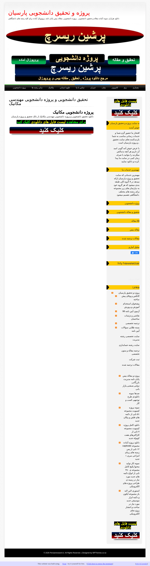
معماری (136, 87)
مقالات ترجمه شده (130, 365)
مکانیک (51, 87)
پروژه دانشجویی (19, 87)
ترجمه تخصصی (132, 323)
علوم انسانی (65, 87)
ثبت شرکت (134, 359)
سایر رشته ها (37, 87)
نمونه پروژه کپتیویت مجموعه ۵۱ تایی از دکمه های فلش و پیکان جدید (132, 414)
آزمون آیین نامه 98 (130, 311)
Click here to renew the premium (99, 564)
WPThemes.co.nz (99, 553)
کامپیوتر (115, 87)
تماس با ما (80, 87)
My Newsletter (128, 263)
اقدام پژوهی (133, 279)
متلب (104, 87)
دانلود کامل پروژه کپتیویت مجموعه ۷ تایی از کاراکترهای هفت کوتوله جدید (131, 431)
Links (136, 287)
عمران (93, 87)
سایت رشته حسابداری (129, 345)
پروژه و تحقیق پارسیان (129, 292)
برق (125, 87)
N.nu (64, 564)
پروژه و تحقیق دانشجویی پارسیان (49, 13)
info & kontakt (141, 564)
